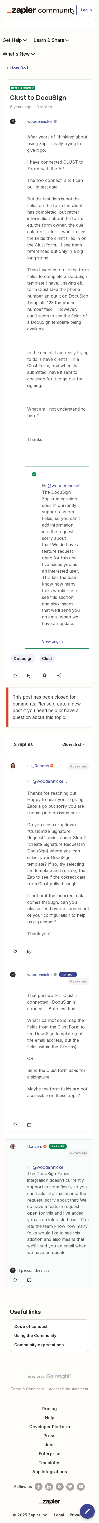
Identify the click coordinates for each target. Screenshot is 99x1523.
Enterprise (49, 1453)
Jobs (50, 1444)
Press (49, 1435)
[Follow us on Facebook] (39, 1487)
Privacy (77, 1515)
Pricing (49, 1408)
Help (49, 1417)
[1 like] (29, 1270)
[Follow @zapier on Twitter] (70, 1487)
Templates (49, 1462)
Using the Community (35, 1335)
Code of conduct (31, 1326)
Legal (59, 1515)
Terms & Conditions (28, 1389)
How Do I (19, 67)
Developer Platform (49, 1426)
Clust (47, 658)
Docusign (23, 658)
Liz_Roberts (38, 765)
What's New (19, 54)
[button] (86, 10)
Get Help (15, 40)
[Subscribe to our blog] (60, 1487)
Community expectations (39, 1344)
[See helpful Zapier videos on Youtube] (81, 1487)
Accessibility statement (68, 1389)
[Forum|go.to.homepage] (38, 10)
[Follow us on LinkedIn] (49, 1487)
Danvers (34, 1146)
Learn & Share (52, 40)
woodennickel (40, 121)
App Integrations (49, 1471)
